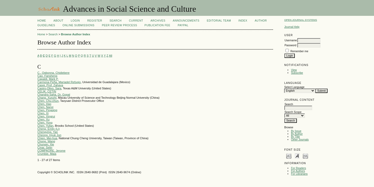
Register (94, 20)
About (58, 20)
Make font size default (297, 156)
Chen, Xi (43, 113)
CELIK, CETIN (46, 91)
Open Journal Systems (300, 19)
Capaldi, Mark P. (47, 79)
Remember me (299, 51)
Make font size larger (305, 156)
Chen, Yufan (45, 125)
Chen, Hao (44, 103)
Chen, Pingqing (47, 110)
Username (290, 40)
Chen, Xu (43, 119)
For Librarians (299, 173)
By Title (295, 136)
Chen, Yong (44, 122)
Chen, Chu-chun (47, 100)
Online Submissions (79, 25)
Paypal (183, 25)
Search (116, 20)
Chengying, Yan (47, 131)
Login (75, 20)
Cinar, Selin (44, 147)
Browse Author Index (75, 34)
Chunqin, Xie (45, 144)
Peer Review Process (119, 25)
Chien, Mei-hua (47, 138)
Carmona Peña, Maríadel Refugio (59, 82)
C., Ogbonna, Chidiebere (53, 72)
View (294, 70)
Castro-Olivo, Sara (49, 88)
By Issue (296, 131)
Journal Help (291, 26)
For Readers (298, 168)
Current (136, 20)
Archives (157, 20)
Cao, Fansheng (47, 75)
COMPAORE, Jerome (51, 150)
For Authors (298, 171)
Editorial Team (219, 20)
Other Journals (300, 139)
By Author (297, 133)
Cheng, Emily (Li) (48, 128)
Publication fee (157, 25)
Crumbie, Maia (46, 153)
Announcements (186, 20)
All (110, 55)
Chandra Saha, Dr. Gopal (53, 94)
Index (242, 20)
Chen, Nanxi (45, 107)
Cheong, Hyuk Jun (49, 135)
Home (41, 20)
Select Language (294, 87)
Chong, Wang (46, 141)
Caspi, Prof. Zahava (50, 85)
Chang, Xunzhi (46, 97)
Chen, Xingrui (46, 116)
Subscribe (297, 72)
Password (290, 45)
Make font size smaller (288, 156)
